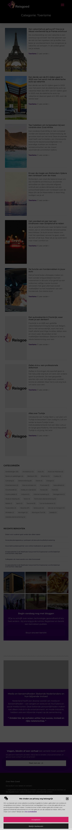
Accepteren (36, 820)
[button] (67, 799)
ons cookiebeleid (31, 812)
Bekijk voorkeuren (36, 826)
